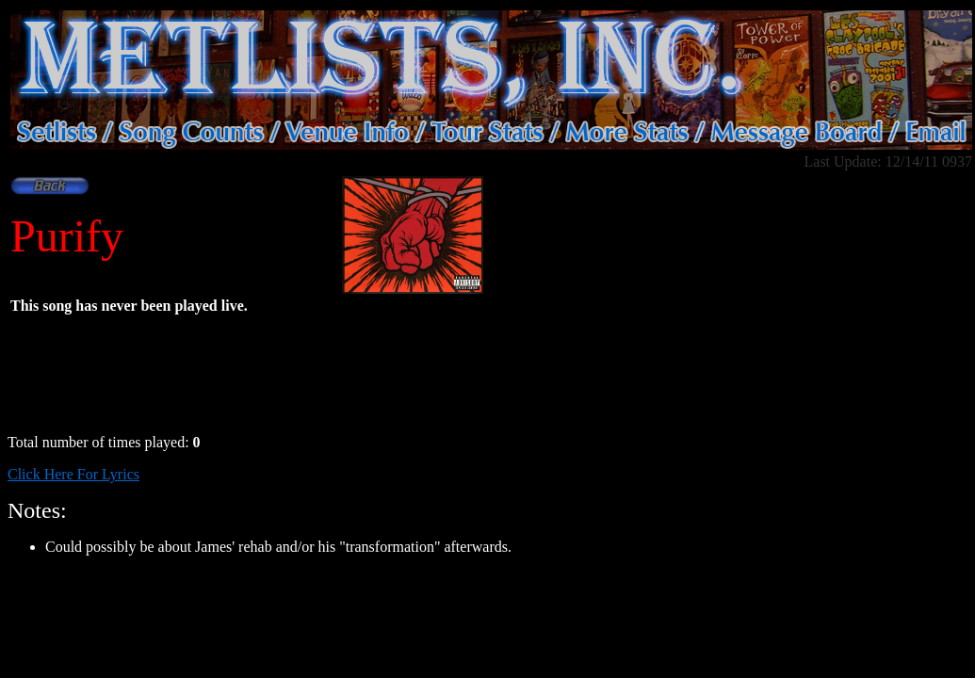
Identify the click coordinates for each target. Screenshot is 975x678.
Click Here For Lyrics (73, 474)
